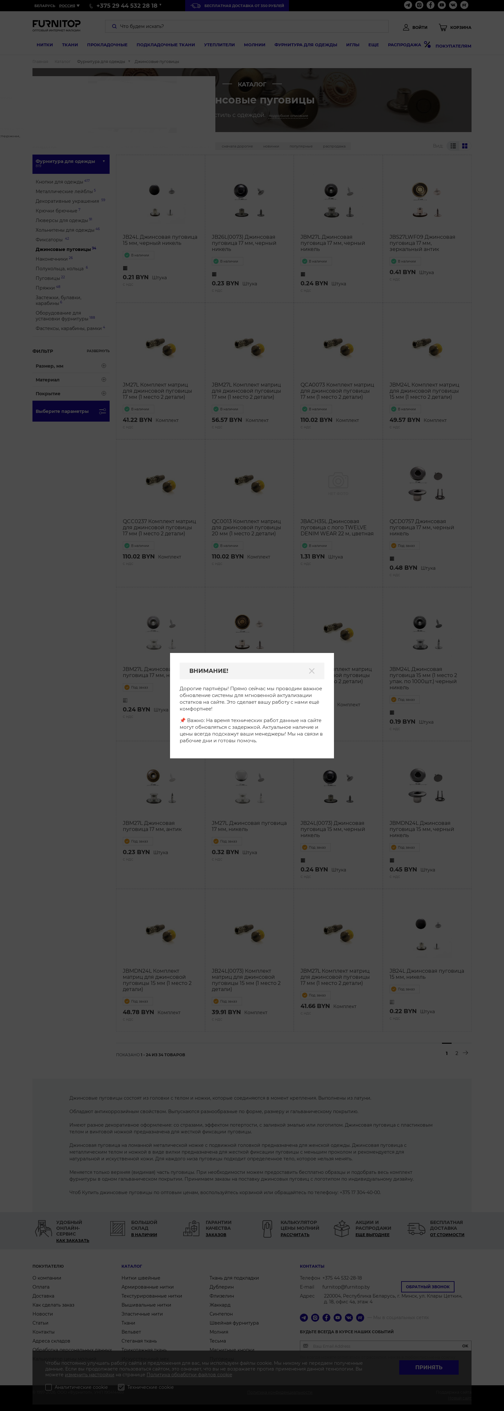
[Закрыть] (311, 671)
